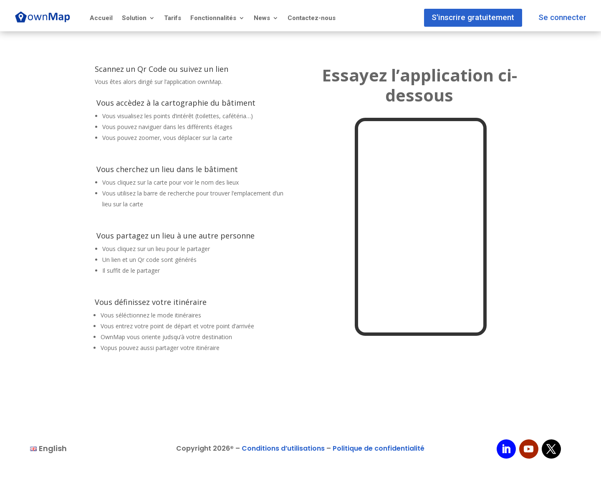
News (262, 18)
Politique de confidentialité (378, 448)
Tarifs (172, 18)
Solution (134, 18)
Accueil (101, 18)
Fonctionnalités (213, 18)
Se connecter (561, 16)
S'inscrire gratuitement (468, 16)
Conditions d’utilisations (283, 448)
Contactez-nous (312, 18)
